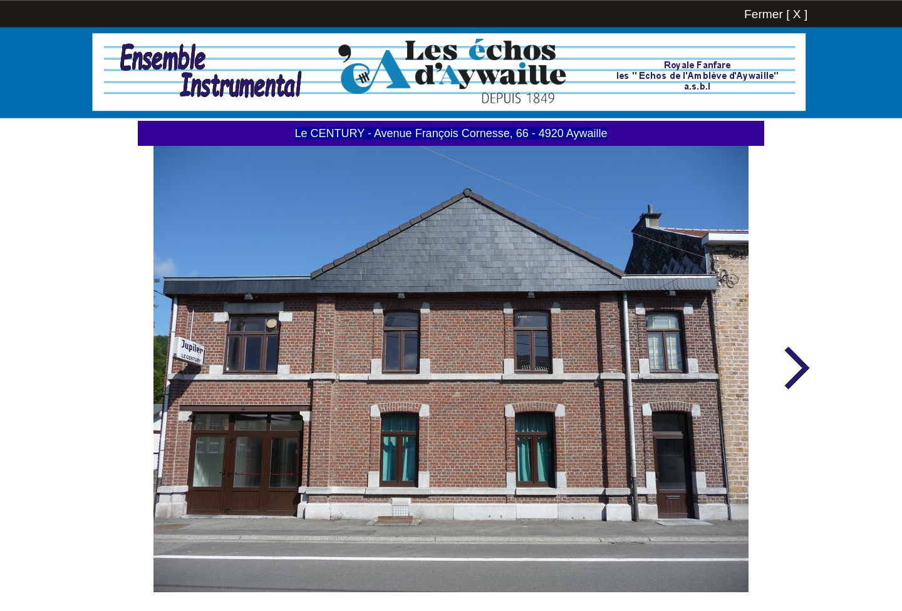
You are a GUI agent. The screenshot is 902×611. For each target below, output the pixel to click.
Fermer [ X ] (775, 14)
